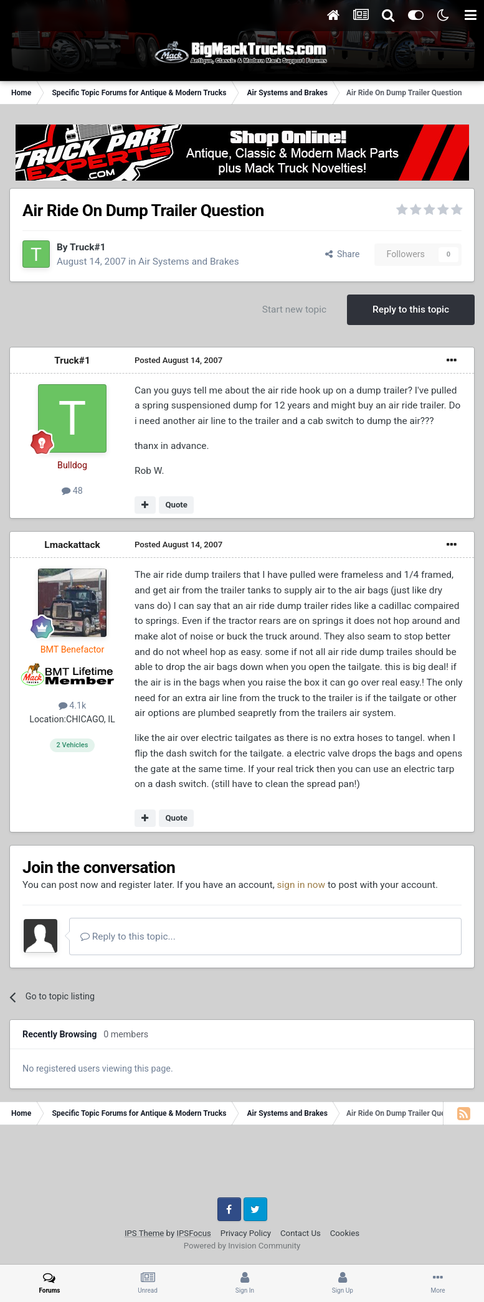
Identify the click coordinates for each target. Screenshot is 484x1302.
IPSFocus (193, 1233)
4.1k (73, 705)
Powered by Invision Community (242, 1245)
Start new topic (294, 309)
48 (72, 491)
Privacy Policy (246, 1233)
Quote (176, 504)
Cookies (344, 1233)
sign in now (301, 884)
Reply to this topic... (128, 936)
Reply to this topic (410, 309)
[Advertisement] (242, 1166)
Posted (178, 360)
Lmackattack (72, 544)
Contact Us (300, 1233)
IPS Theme (144, 1233)
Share (342, 254)
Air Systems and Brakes (188, 261)
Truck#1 (87, 247)
